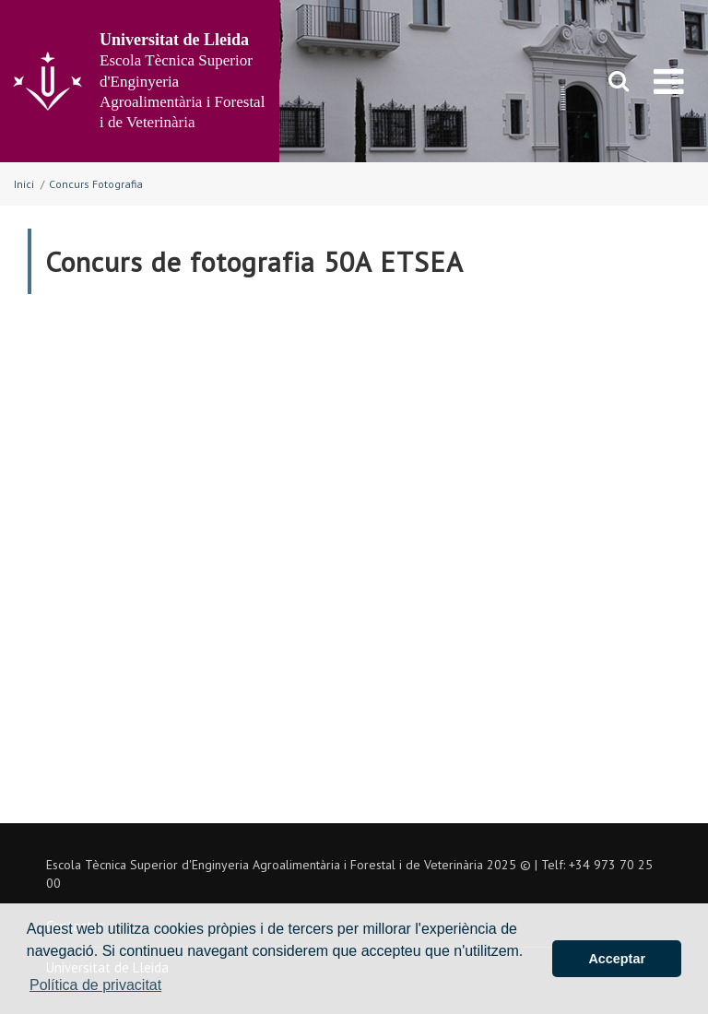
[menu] (669, 81)
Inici (24, 184)
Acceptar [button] (616, 958)
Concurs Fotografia (96, 184)
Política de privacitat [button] (95, 985)
